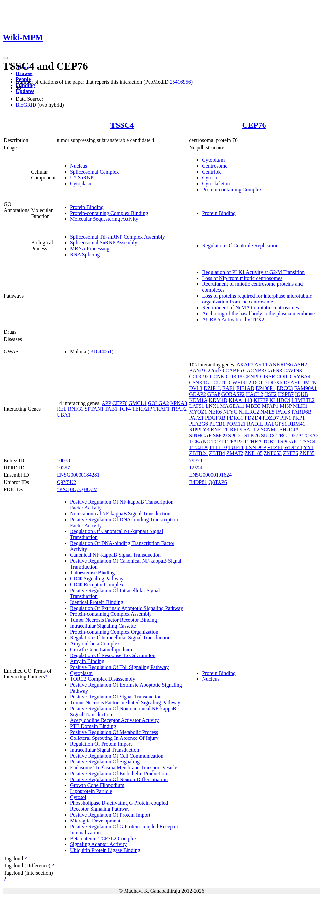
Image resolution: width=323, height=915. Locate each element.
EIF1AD (245, 388)
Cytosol (210, 177)
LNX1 (212, 406)
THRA (254, 441)
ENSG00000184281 (78, 475)
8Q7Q (76, 489)
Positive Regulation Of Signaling (105, 761)
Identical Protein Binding (96, 602)
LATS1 (196, 406)
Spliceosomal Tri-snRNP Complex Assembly (117, 236)
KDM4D (218, 400)
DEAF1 (292, 382)
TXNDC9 (255, 447)
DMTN (309, 382)
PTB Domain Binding (93, 726)
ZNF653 (273, 453)
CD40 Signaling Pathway (97, 578)
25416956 (180, 82)
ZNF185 (253, 453)
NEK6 (215, 412)
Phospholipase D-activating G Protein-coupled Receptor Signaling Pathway (119, 806)
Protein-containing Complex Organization (114, 631)
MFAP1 (270, 406)
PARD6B (301, 412)
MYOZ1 (198, 412)
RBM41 (296, 423)
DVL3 (195, 388)
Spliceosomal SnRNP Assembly (103, 242)
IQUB (301, 394)
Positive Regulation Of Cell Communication (116, 756)
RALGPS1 (275, 423)
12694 (195, 467)
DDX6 (275, 382)
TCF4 (125, 409)
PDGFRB (215, 418)
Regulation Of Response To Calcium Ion (112, 655)
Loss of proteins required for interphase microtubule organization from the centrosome (257, 298)
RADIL (255, 423)
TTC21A (198, 447)
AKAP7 (245, 364)
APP (106, 403)
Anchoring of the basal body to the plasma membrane (258, 313)
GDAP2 (197, 394)
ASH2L (302, 364)
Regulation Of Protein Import (101, 744)
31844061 (101, 351)
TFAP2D (236, 441)
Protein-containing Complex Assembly (111, 614)
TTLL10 (218, 447)
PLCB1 (217, 423)
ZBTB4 (217, 453)
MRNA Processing (89, 248)
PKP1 (298, 418)
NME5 (267, 412)
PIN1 (285, 418)
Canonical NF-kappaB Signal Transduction (115, 555)
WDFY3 (293, 447)
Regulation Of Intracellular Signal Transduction (120, 637)
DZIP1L (212, 388)
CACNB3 (253, 370)
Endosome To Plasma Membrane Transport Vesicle (123, 767)
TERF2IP (142, 409)
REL (62, 409)
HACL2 (254, 394)
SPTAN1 (94, 409)
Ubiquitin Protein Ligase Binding (105, 850)
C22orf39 (214, 370)
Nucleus (78, 166)
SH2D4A (289, 429)
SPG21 (235, 435)
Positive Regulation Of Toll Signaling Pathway (119, 667)
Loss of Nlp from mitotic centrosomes (242, 278)
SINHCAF (200, 435)
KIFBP (260, 400)
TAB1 (111, 409)
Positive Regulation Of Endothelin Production (118, 773)
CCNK (217, 376)
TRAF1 (161, 409)
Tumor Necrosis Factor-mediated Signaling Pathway (125, 702)
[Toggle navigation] (5, 58)
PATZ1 (196, 418)
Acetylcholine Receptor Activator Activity (114, 720)
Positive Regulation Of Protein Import (110, 815)
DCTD (260, 382)
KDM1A (198, 400)
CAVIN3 (292, 370)
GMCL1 (137, 403)
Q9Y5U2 (66, 482)
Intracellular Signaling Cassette (103, 626)
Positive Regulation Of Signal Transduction (116, 696)
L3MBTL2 (302, 400)
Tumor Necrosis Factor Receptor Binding (113, 620)
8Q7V (90, 489)
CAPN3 (273, 370)
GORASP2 (233, 394)
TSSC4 (122, 125)
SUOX (268, 435)
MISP (286, 406)
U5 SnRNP (82, 177)
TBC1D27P (288, 435)
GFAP (213, 394)
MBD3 (253, 406)
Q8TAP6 (217, 482)
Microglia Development (95, 820)
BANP (196, 370)
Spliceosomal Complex (94, 172)
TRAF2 (179, 409)
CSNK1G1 (200, 382)
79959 (195, 460)
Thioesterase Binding (92, 572)
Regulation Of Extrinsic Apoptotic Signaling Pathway (126, 608)
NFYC (230, 412)
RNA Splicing (85, 254)
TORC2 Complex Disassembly (102, 679)
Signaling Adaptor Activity (98, 844)
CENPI (251, 376)
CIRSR (267, 376)
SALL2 (251, 429)
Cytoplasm (81, 183)
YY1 (308, 447)
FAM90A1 (305, 388)
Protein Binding (87, 207)
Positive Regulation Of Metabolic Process (114, 732)
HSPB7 (286, 394)
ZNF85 (306, 453)
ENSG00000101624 (210, 475)
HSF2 (271, 394)
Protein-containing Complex (232, 189)
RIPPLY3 (199, 429)
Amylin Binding (87, 661)
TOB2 (269, 441)
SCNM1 (269, 429)
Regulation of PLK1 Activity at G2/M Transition (253, 272)
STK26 (252, 435)
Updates (25, 91)
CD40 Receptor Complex (97, 584)
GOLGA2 (158, 403)
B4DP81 (198, 482)
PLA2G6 (198, 423)
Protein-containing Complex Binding (109, 213)
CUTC (220, 382)
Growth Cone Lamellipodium (101, 649)
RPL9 (236, 429)
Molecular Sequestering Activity (104, 219)
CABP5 (234, 370)
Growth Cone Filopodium (97, 785)
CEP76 (254, 125)
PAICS (283, 412)
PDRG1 (235, 418)
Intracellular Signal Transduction (104, 750)
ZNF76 (290, 453)
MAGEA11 (232, 406)
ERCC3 (285, 388)
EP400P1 (265, 388)
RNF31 (75, 409)
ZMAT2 (234, 453)
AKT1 (261, 364)
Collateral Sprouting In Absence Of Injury (114, 738)
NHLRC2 (249, 412)
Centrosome (214, 166)
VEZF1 (275, 447)
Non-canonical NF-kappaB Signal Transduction (120, 513)
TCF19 (218, 441)
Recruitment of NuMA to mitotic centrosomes (250, 307)
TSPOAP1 (288, 441)
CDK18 (234, 376)
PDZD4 (253, 418)
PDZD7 (271, 418)
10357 (63, 467)
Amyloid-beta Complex (95, 643)
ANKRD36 (281, 364)
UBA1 (64, 415)
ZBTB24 (198, 453)
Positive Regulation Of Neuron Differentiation (119, 779)
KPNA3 (178, 403)
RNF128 (220, 429)
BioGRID (26, 105)
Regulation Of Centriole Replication (240, 245)
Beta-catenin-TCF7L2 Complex (103, 838)
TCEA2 (310, 435)
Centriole (212, 172)
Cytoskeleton (216, 183)
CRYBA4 (300, 376)
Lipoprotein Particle (91, 791)
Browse (24, 73)
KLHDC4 (279, 400)
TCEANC (199, 441)
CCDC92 (199, 376)
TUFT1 (236, 447)
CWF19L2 (240, 382)
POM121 (236, 423)
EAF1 (228, 388)
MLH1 (300, 406)
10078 (63, 460)
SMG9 (220, 435)
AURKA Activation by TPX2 (233, 319)
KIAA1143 (240, 400)
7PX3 (63, 489)
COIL (282, 376)
